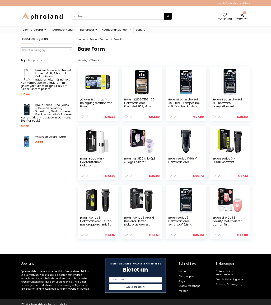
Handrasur (87, 30)
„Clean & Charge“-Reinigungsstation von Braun (96, 102)
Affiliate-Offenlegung (229, 284)
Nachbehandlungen (115, 30)
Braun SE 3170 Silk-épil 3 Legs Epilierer (140, 160)
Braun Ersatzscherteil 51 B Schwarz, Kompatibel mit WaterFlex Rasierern (227, 104)
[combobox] (46, 49)
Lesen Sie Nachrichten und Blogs (233, 3)
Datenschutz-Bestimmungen (225, 273)
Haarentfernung (62, 30)
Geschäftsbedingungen (230, 279)
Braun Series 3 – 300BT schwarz (223, 160)
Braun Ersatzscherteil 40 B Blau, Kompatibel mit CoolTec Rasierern (184, 102)
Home (81, 39)
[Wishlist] (225, 15)
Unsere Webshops (189, 286)
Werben (183, 291)
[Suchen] (168, 16)
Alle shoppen (186, 276)
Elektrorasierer (33, 30)
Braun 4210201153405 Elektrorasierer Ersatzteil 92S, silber (139, 102)
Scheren (141, 30)
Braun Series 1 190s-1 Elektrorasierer (182, 160)
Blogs (182, 281)
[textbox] (46, 50)
